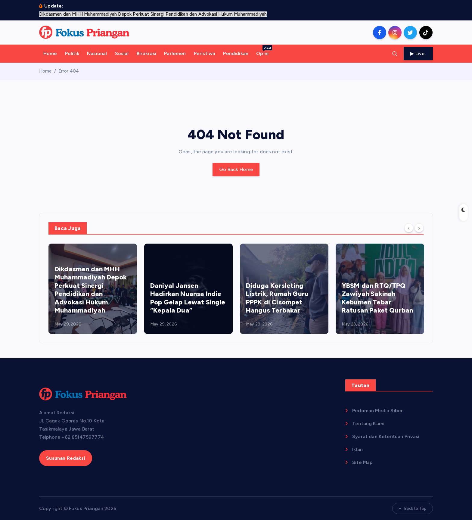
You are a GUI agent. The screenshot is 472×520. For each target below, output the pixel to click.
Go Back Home (236, 169)
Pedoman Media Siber (377, 410)
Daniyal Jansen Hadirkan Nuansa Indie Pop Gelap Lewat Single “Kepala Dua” (187, 298)
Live (418, 53)
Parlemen (175, 53)
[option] (92, 289)
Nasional (97, 53)
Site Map (362, 462)
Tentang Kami (368, 423)
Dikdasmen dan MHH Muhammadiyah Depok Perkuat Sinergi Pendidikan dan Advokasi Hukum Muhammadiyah (90, 290)
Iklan (357, 449)
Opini (264, 50)
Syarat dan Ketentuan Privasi (385, 436)
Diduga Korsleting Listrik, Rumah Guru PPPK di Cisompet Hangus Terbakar (277, 298)
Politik (72, 53)
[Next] (419, 227)
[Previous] (408, 227)
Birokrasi (146, 53)
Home (50, 53)
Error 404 (68, 71)
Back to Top (413, 508)
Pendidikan (235, 53)
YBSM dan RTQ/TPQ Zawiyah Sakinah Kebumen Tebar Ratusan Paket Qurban (377, 298)
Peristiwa (204, 53)
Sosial (122, 53)
